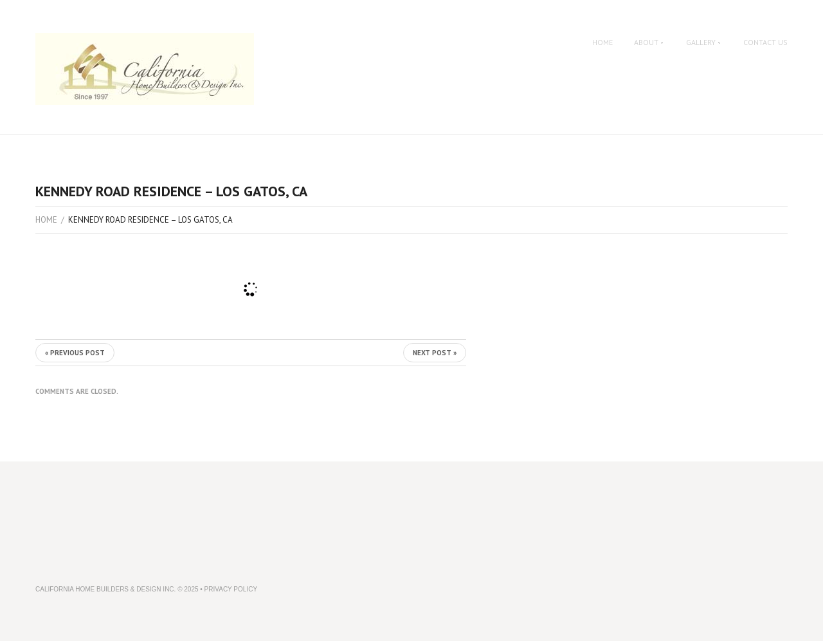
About (649, 42)
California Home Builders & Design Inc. (105, 589)
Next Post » (435, 352)
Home (602, 42)
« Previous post (75, 352)
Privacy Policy (230, 589)
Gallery (704, 42)
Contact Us (765, 42)
